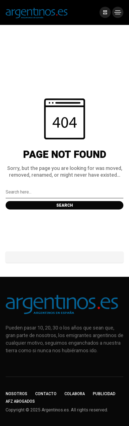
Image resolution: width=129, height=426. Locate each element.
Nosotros (16, 394)
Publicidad (104, 394)
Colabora (74, 394)
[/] (105, 12)
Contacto (45, 394)
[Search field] (64, 192)
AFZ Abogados (20, 401)
